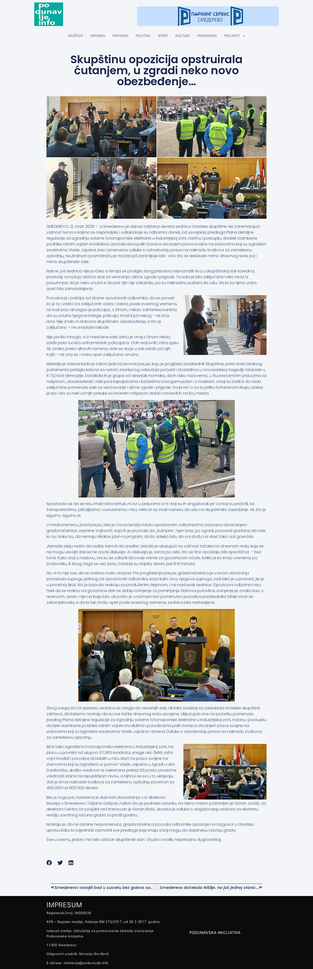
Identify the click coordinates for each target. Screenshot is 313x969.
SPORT (163, 36)
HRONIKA (97, 36)
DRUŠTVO (75, 36)
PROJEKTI (235, 36)
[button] (49, 863)
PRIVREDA (120, 36)
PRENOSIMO (207, 36)
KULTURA (182, 36)
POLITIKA (143, 36)
